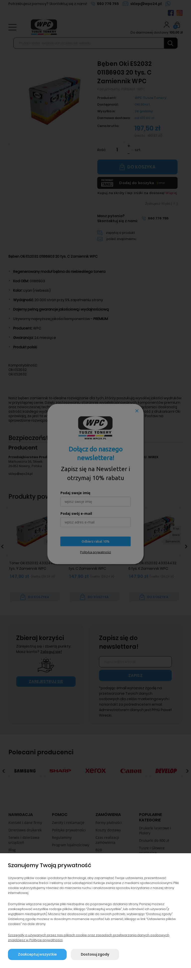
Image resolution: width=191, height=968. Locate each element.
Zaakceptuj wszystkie (37, 954)
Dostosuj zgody (95, 954)
